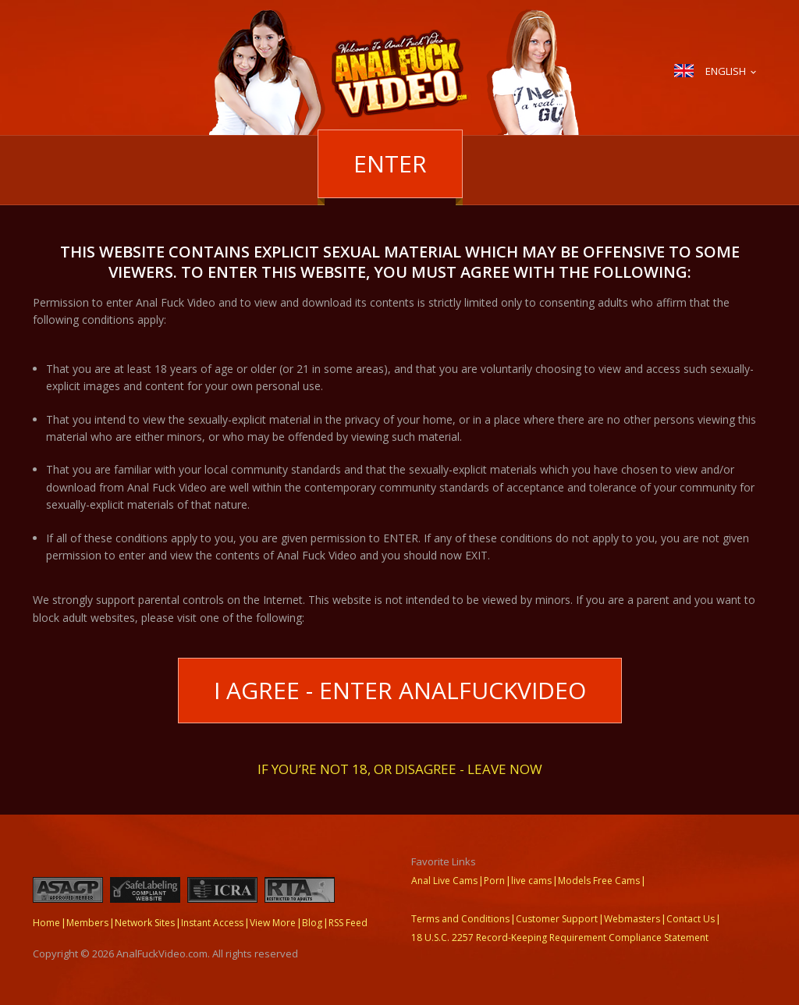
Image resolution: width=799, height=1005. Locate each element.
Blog (312, 922)
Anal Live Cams (444, 880)
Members (87, 922)
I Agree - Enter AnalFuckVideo (400, 690)
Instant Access (212, 922)
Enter (390, 163)
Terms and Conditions (460, 918)
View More (273, 922)
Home (46, 922)
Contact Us (690, 918)
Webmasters (632, 918)
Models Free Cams (599, 880)
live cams (531, 880)
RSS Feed (348, 922)
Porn (494, 880)
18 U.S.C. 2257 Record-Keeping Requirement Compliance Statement (559, 937)
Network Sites (145, 922)
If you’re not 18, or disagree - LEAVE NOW (399, 768)
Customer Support (557, 918)
